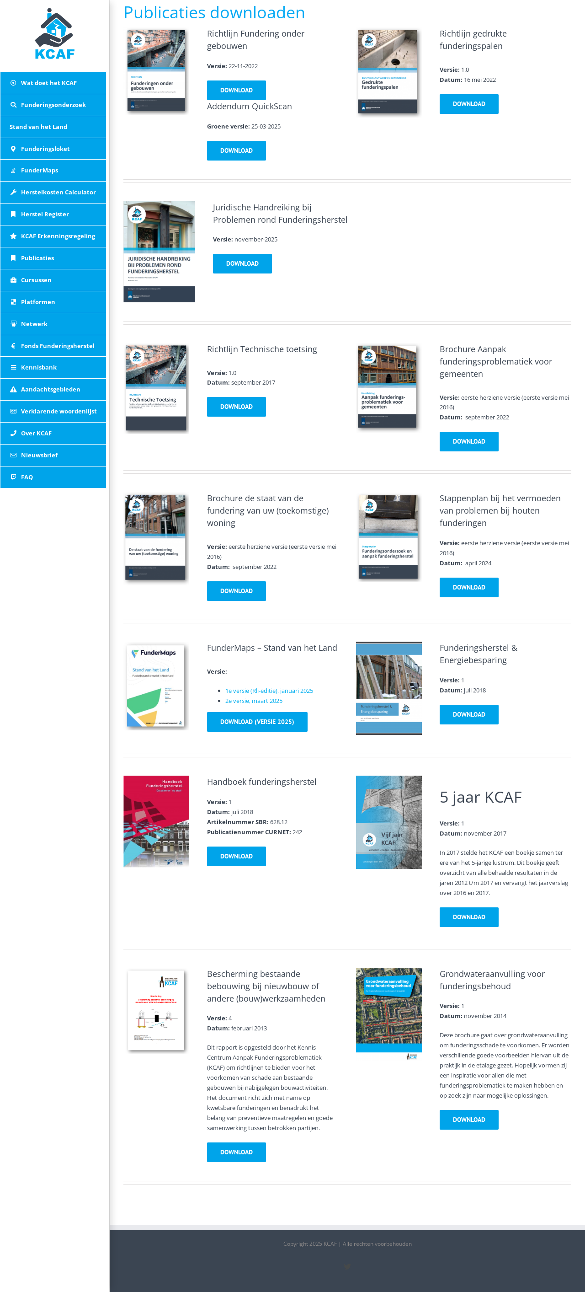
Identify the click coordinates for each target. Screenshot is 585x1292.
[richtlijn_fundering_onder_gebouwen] (156, 32)
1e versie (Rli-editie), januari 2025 (269, 690)
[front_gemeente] (389, 347)
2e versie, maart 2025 (253, 701)
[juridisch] (159, 206)
